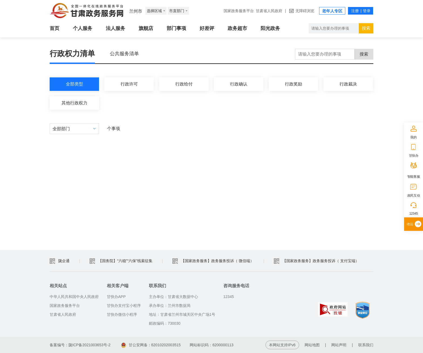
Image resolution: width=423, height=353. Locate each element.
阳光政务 (270, 28)
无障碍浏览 (304, 11)
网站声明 (338, 345)
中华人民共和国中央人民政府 (74, 296)
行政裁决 (348, 84)
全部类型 (74, 84)
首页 (54, 28)
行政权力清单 (72, 53)
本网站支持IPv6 (282, 345)
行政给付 (184, 84)
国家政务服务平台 (239, 11)
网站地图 (312, 345)
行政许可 (129, 84)
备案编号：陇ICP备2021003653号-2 (80, 345)
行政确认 (238, 84)
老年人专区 (332, 11)
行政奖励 (293, 84)
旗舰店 (146, 28)
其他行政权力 (74, 103)
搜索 (366, 28)
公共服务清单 (124, 53)
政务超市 (237, 28)
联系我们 (365, 345)
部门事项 (176, 28)
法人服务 (115, 28)
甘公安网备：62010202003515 (151, 345)
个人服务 (82, 28)
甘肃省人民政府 (269, 11)
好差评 (207, 28)
